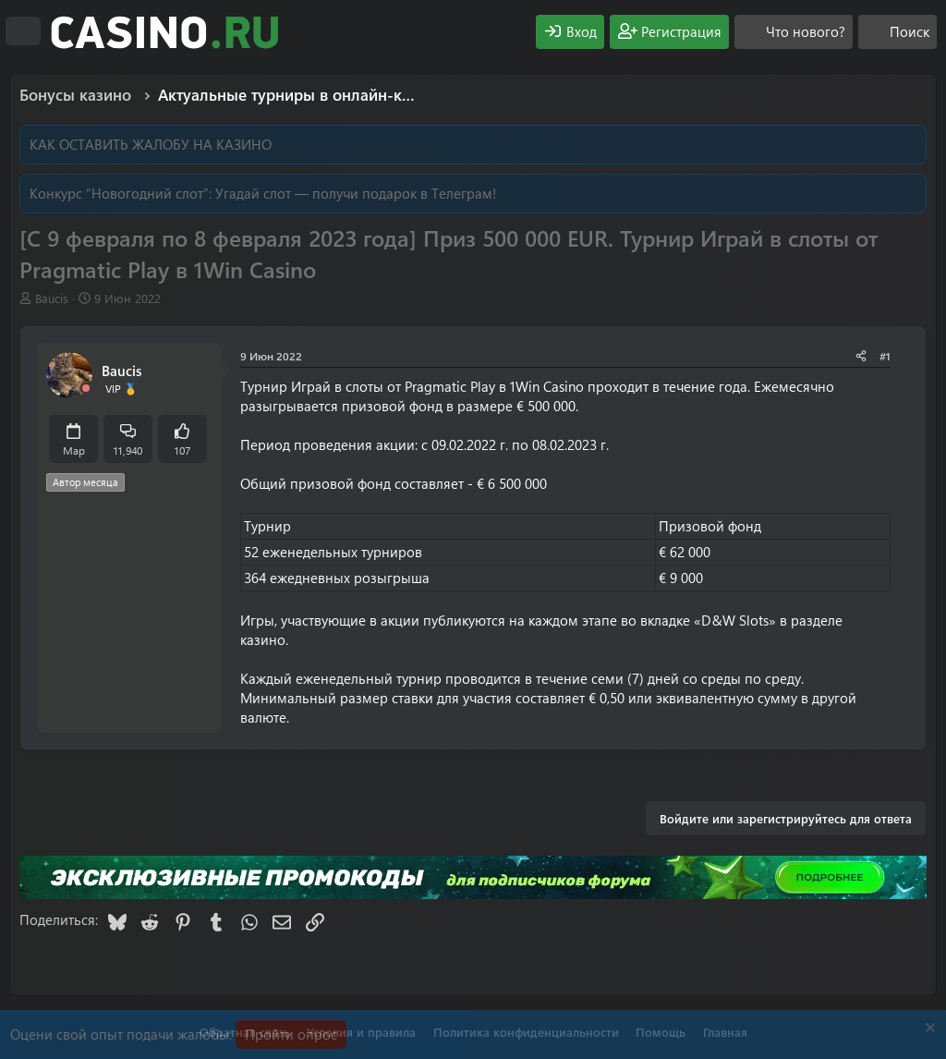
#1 (885, 355)
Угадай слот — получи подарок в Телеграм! (355, 193)
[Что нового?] (793, 32)
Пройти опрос (291, 1034)
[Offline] (85, 388)
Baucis (51, 298)
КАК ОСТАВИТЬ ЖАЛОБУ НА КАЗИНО (151, 144)
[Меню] (23, 31)
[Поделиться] (861, 356)
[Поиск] (897, 32)
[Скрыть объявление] (928, 1030)
